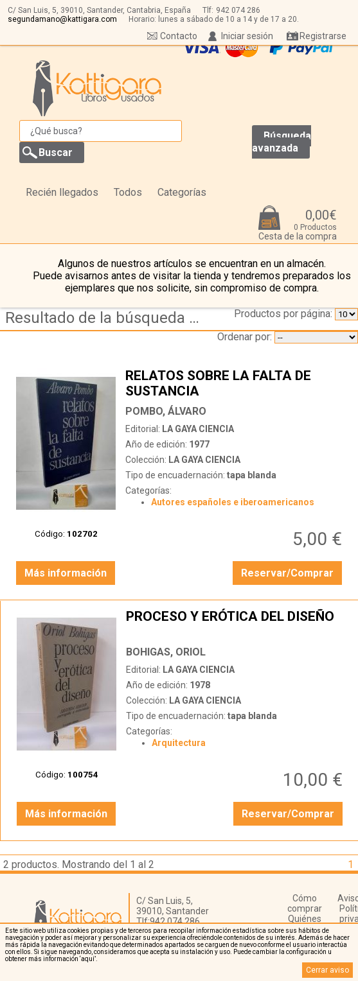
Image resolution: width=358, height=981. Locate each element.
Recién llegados (62, 192)
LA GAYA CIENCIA (198, 429)
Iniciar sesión (247, 36)
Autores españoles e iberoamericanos (232, 502)
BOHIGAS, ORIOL (166, 652)
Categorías (181, 192)
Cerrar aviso (327, 970)
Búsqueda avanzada (281, 142)
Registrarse (323, 36)
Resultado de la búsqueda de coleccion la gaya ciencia (106, 318)
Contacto (178, 36)
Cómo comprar (304, 903)
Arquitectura (179, 743)
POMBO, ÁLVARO (165, 411)
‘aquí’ (88, 958)
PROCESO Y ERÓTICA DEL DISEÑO (236, 624)
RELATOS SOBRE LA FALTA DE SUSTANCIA (235, 383)
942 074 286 (238, 10)
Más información (65, 573)
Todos (128, 192)
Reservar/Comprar (287, 573)
